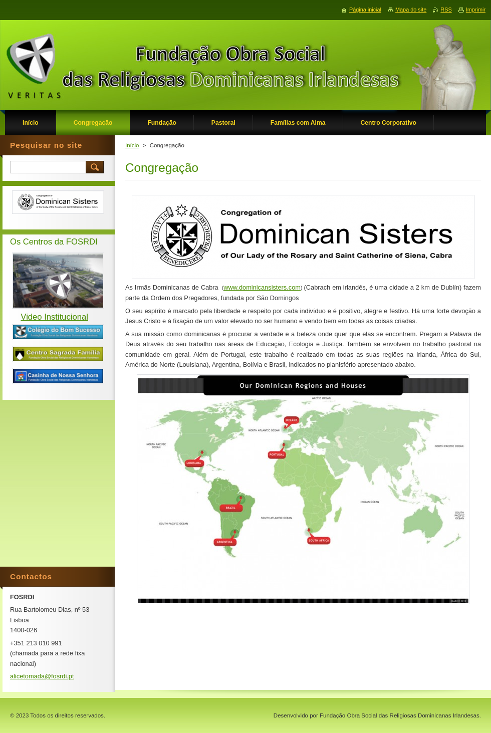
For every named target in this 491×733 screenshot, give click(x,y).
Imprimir (475, 10)
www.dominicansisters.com (262, 287)
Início (132, 145)
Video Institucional (54, 317)
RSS (445, 10)
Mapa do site (410, 10)
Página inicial (365, 10)
